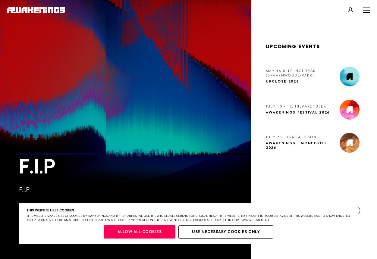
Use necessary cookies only (226, 232)
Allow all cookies (140, 232)
